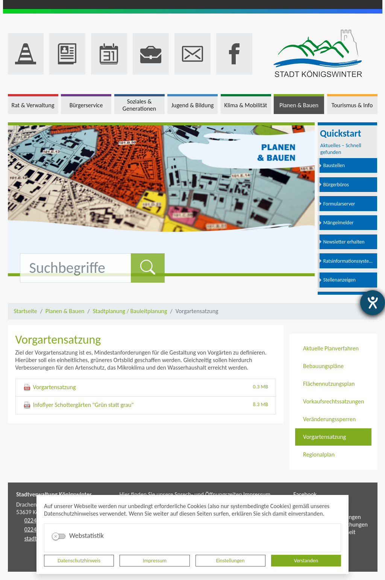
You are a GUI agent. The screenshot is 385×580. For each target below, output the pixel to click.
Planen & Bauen (65, 311)
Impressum (155, 560)
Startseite (25, 311)
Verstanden (306, 560)
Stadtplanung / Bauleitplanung (130, 311)
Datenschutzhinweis (79, 560)
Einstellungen (230, 560)
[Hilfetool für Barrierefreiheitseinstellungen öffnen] (372, 302)
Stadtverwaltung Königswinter (54, 494)
